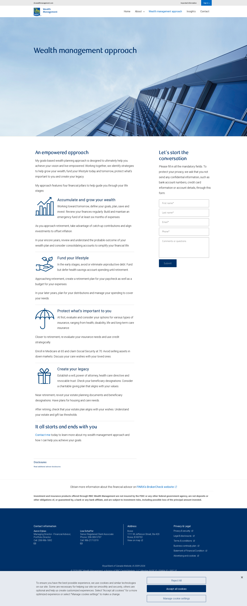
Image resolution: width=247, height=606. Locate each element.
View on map (133, 540)
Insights (191, 11)
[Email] (184, 222)
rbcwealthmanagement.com (43, 3)
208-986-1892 (45, 540)
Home (127, 11)
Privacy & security (182, 530)
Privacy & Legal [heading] (182, 526)
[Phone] (184, 232)
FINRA (162, 570)
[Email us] (35, 543)
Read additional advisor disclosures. (47, 466)
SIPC (171, 570)
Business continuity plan (185, 545)
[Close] (241, 577)
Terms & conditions (183, 540)
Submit (168, 263)
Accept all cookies (176, 588)
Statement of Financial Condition (189, 550)
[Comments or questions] (184, 247)
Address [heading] (131, 526)
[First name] (184, 203)
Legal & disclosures (183, 535)
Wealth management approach (165, 11)
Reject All (176, 580)
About (140, 11)
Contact (204, 11)
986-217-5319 (91, 540)
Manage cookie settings (176, 598)
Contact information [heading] (45, 526)
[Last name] (184, 213)
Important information (189, 3)
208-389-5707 (94, 537)
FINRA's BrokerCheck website (155, 487)
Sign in (207, 3)
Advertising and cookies (185, 555)
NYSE (151, 570)
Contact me (42, 435)
